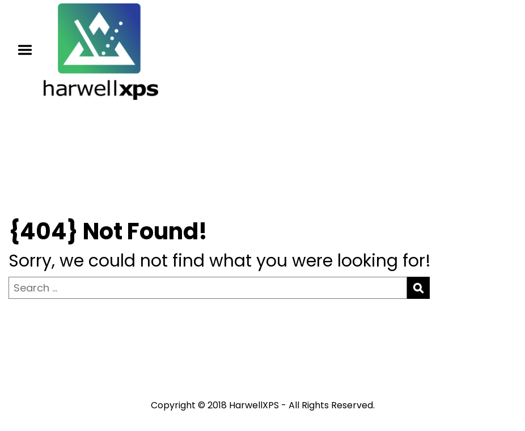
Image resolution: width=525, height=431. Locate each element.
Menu (29, 50)
